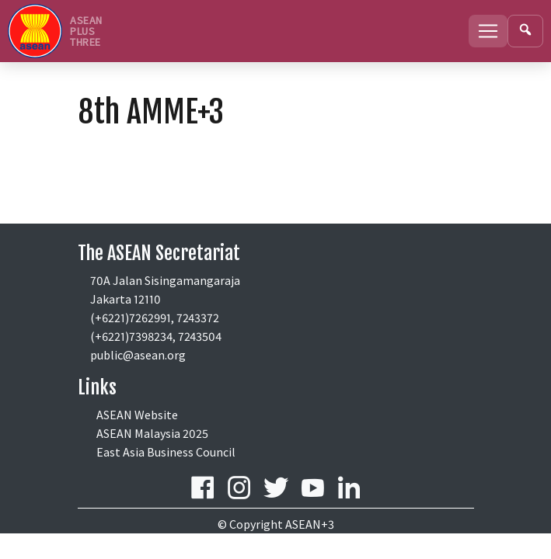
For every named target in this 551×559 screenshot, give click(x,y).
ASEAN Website (137, 414)
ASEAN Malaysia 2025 (152, 433)
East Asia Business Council (165, 452)
